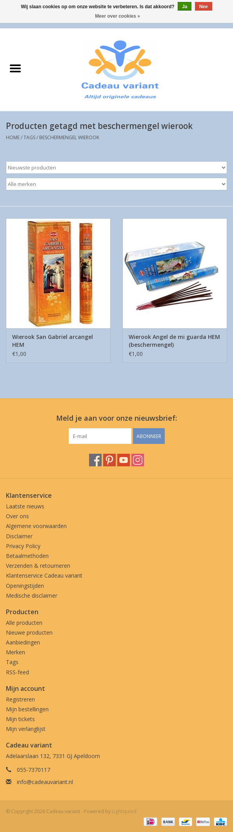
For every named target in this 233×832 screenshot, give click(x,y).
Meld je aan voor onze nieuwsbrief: (116, 418)
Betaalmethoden (27, 556)
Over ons (17, 516)
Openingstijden (25, 585)
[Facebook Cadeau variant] (95, 460)
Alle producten (24, 622)
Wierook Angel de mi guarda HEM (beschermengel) (174, 340)
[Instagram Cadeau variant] (137, 460)
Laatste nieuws (25, 506)
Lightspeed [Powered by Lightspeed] (124, 811)
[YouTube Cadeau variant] (123, 460)
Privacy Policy (23, 546)
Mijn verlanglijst (26, 729)
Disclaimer (19, 536)
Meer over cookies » (117, 16)
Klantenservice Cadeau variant (44, 575)
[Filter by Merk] (116, 184)
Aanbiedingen (23, 642)
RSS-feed (17, 672)
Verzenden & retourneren (38, 565)
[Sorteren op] (116, 167)
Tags (29, 137)
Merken (15, 652)
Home (13, 137)
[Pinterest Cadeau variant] (109, 460)
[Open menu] (15, 68)
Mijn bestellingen (27, 709)
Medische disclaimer (31, 595)
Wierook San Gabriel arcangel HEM (52, 340)
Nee (203, 6)
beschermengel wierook (69, 137)
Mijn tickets (20, 719)
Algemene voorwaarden (36, 526)
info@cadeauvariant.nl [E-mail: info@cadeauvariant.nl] (45, 782)
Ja (184, 6)
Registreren (20, 699)
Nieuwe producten (29, 632)
